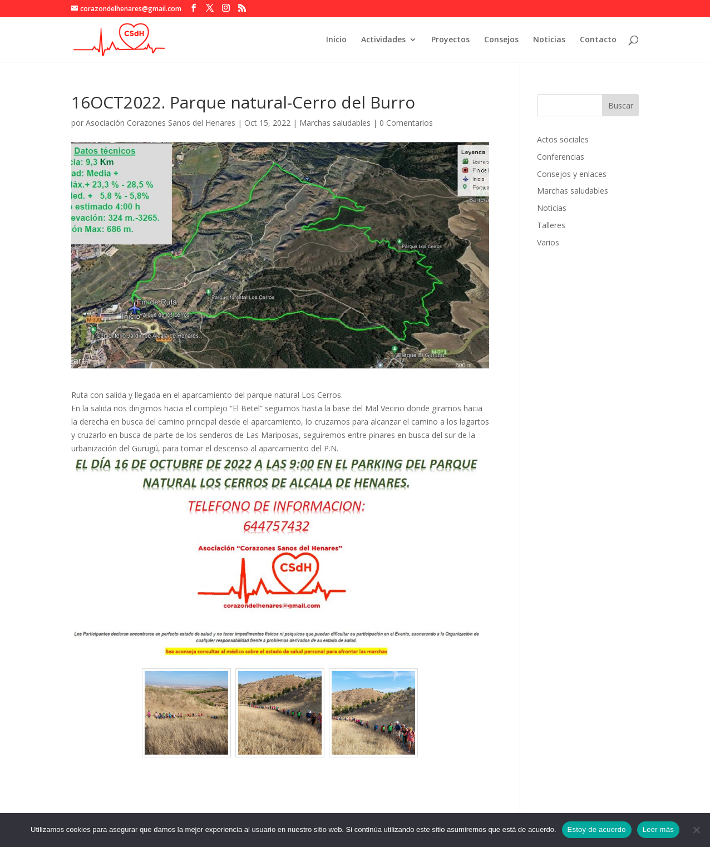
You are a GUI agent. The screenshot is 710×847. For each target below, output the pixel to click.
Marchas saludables (335, 122)
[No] (696, 829)
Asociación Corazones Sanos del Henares (160, 122)
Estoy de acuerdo (597, 829)
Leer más (658, 829)
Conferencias (560, 156)
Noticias (549, 40)
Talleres (551, 225)
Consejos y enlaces (572, 174)
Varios (548, 242)
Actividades (383, 40)
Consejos (501, 40)
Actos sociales (563, 139)
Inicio (336, 40)
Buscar (620, 105)
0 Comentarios (406, 122)
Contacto (598, 40)
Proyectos (450, 40)
